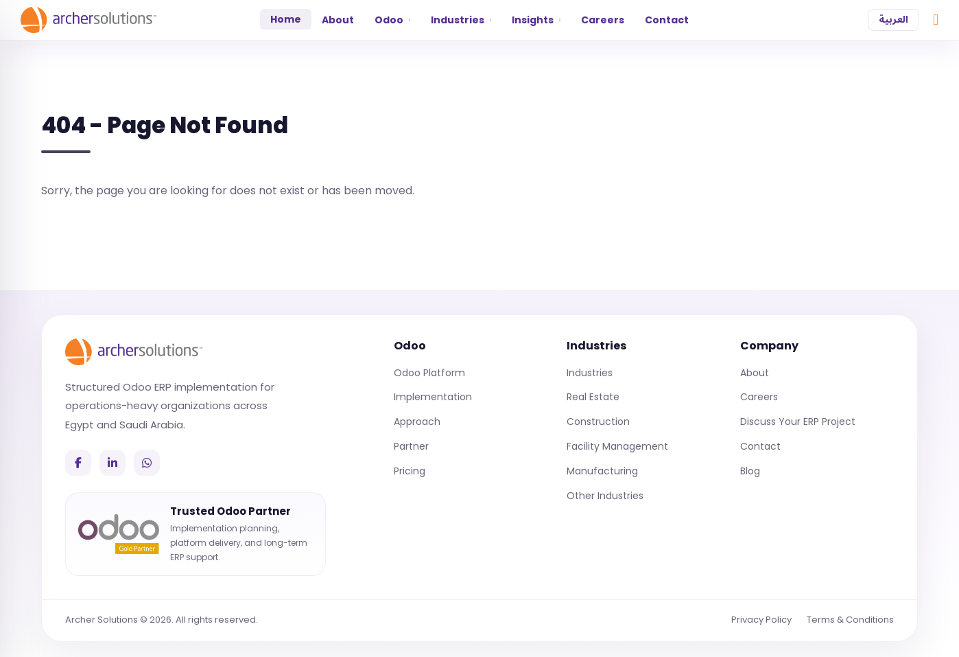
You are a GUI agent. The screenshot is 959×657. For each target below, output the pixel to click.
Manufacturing (602, 471)
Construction (598, 421)
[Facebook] (78, 463)
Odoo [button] (392, 20)
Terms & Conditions (850, 619)
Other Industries (605, 496)
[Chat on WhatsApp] (935, 19)
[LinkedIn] (112, 463)
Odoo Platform (429, 373)
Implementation (433, 397)
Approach (417, 421)
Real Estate (593, 397)
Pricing (409, 471)
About (338, 20)
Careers (602, 20)
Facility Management (617, 446)
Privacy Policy (761, 619)
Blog (750, 471)
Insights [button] (536, 20)
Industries (590, 373)
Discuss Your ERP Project (797, 421)
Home (285, 19)
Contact (667, 20)
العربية (893, 20)
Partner (411, 446)
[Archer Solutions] (133, 351)
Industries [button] (461, 20)
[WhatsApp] (147, 463)
